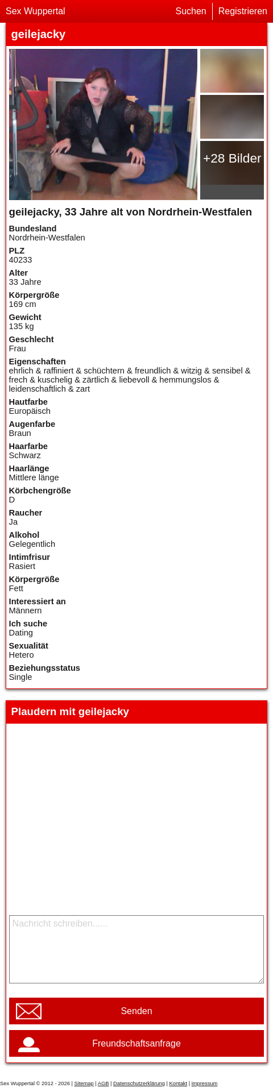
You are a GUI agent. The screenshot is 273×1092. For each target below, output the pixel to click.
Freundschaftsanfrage (136, 1043)
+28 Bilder (232, 158)
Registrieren (242, 11)
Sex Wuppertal (35, 11)
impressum (205, 1083)
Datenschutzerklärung (139, 1083)
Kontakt (178, 1083)
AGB (103, 1083)
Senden (136, 1011)
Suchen (190, 11)
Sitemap (83, 1083)
